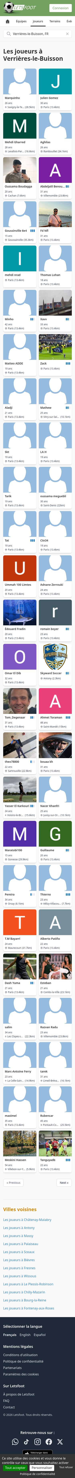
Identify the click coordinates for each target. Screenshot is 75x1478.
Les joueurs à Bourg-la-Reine (24, 1300)
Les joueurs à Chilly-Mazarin (24, 1292)
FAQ (6, 1401)
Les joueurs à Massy (18, 1236)
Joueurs (38, 21)
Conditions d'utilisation (20, 1355)
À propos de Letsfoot (18, 1394)
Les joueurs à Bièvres (19, 1260)
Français (9, 1335)
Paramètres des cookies (21, 1374)
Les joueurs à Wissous (19, 1276)
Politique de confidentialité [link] (37, 1474)
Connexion (61, 8)
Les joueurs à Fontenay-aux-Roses (28, 1308)
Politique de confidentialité (23, 1361)
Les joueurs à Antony (19, 1228)
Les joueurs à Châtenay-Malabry (27, 1220)
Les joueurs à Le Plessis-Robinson (28, 1284)
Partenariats (12, 1368)
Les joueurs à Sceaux (18, 1252)
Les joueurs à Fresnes (19, 1268)
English (25, 1335)
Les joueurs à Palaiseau (20, 1244)
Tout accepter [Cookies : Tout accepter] (15, 1468)
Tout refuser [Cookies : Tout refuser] (66, 1467)
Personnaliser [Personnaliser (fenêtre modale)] (42, 1468)
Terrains (55, 21)
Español (40, 1335)
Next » (64, 1183)
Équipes (21, 21)
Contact (9, 1407)
